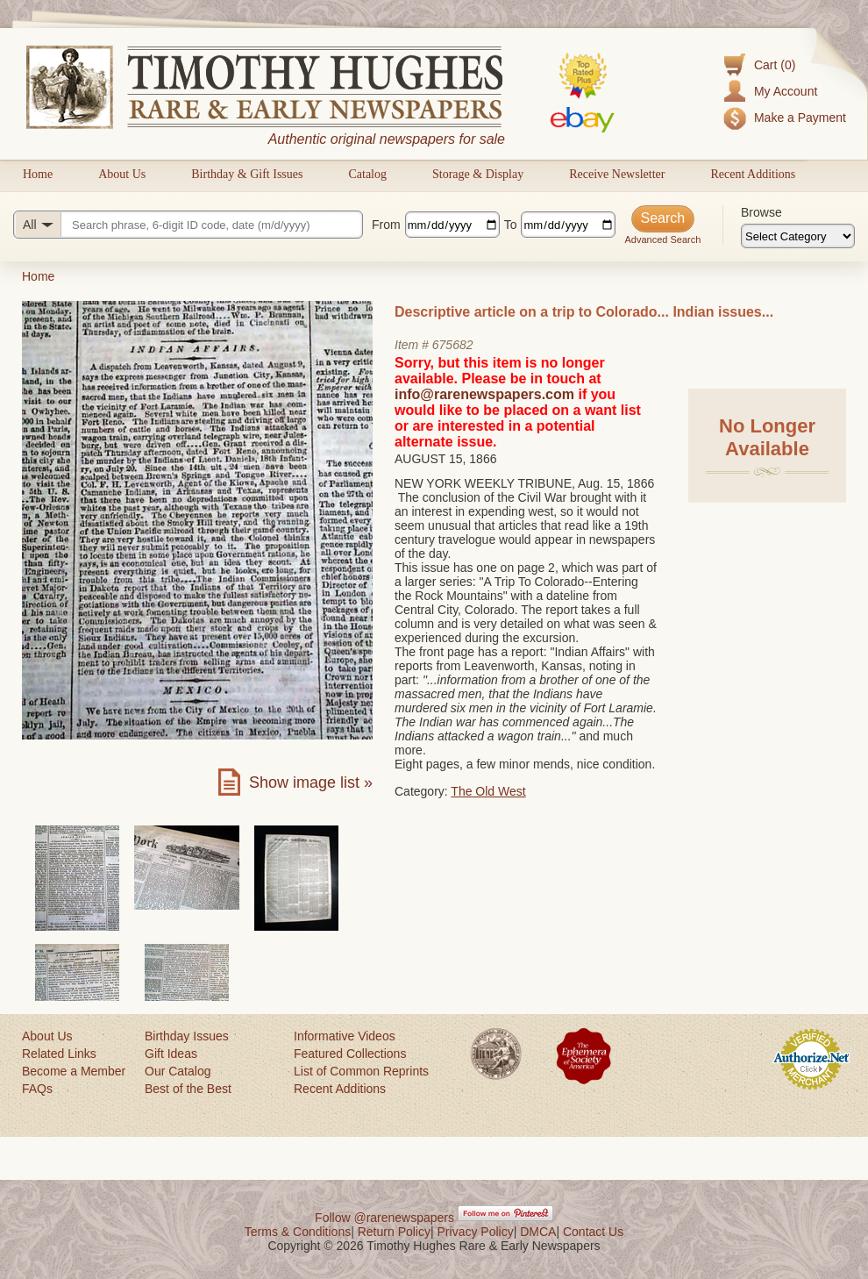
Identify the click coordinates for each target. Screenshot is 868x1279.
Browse (761, 212)
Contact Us (593, 1232)
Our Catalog (177, 1071)
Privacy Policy (476, 1232)
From (386, 225)
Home (38, 174)
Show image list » (311, 782)
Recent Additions (752, 174)
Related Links (59, 1054)
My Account (785, 91)
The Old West (488, 791)
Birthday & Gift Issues (246, 174)
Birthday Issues (187, 1036)
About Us (122, 174)
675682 (452, 345)
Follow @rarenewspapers (384, 1218)
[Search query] (188, 225)
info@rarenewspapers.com (484, 394)
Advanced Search (662, 239)
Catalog (367, 174)
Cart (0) (774, 65)
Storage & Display (477, 174)
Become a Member (73, 1071)
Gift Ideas (171, 1054)
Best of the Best (188, 1089)
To (510, 225)
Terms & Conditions (298, 1232)
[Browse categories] (798, 236)
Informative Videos (344, 1036)
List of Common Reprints (361, 1071)
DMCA (538, 1232)
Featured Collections (350, 1054)
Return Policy (394, 1232)
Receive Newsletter (617, 174)
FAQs (37, 1089)
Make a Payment (800, 118)
